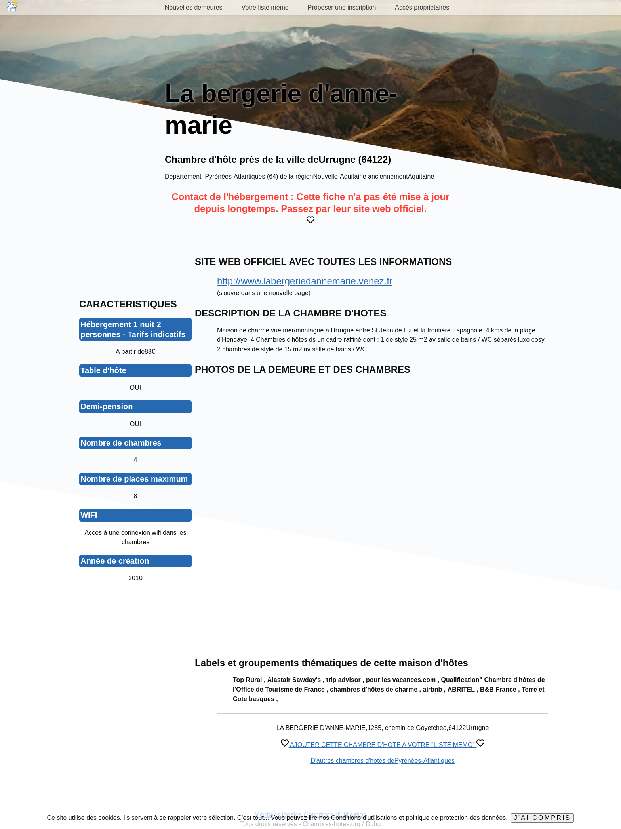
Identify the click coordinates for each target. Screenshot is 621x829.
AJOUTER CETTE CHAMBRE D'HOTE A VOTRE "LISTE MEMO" (383, 744)
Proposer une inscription (342, 7)
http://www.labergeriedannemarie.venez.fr (304, 281)
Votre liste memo (265, 7)
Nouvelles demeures (194, 7)
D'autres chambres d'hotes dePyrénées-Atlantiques (382, 760)
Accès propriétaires (422, 7)
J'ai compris (542, 817)
